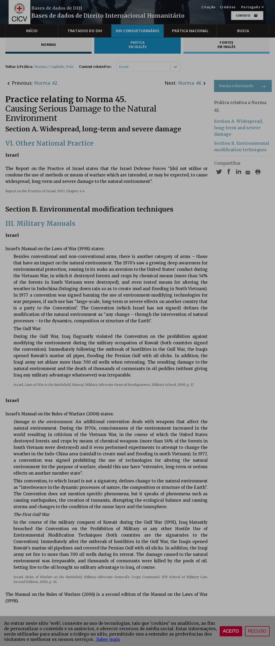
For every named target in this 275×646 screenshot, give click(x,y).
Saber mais (107, 639)
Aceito (231, 631)
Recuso (257, 631)
